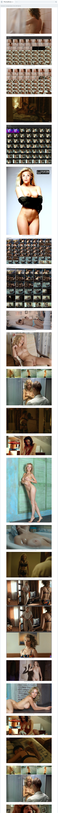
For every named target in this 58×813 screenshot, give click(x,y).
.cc (8, 1)
